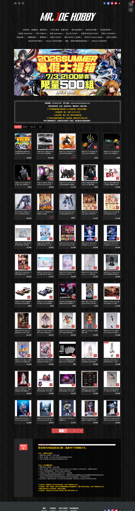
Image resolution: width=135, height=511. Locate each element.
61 (74, 431)
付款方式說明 (63, 508)
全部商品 (53, 508)
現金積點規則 (73, 508)
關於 (44, 508)
